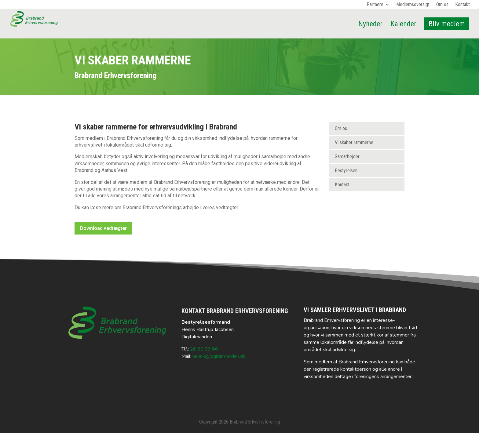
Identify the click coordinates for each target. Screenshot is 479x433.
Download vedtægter (103, 228)
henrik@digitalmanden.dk (218, 356)
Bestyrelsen (346, 170)
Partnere (375, 4)
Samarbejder (347, 156)
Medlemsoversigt (413, 4)
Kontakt (462, 4)
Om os (442, 4)
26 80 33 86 (204, 349)
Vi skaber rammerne (354, 142)
